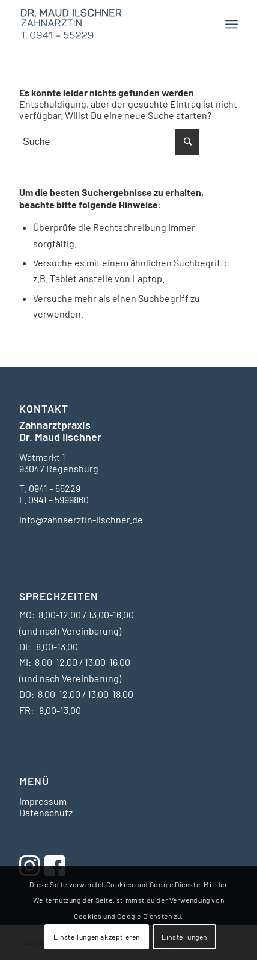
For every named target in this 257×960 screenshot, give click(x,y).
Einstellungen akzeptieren (96, 936)
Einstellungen (184, 936)
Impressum (43, 801)
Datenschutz (46, 812)
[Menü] (231, 24)
